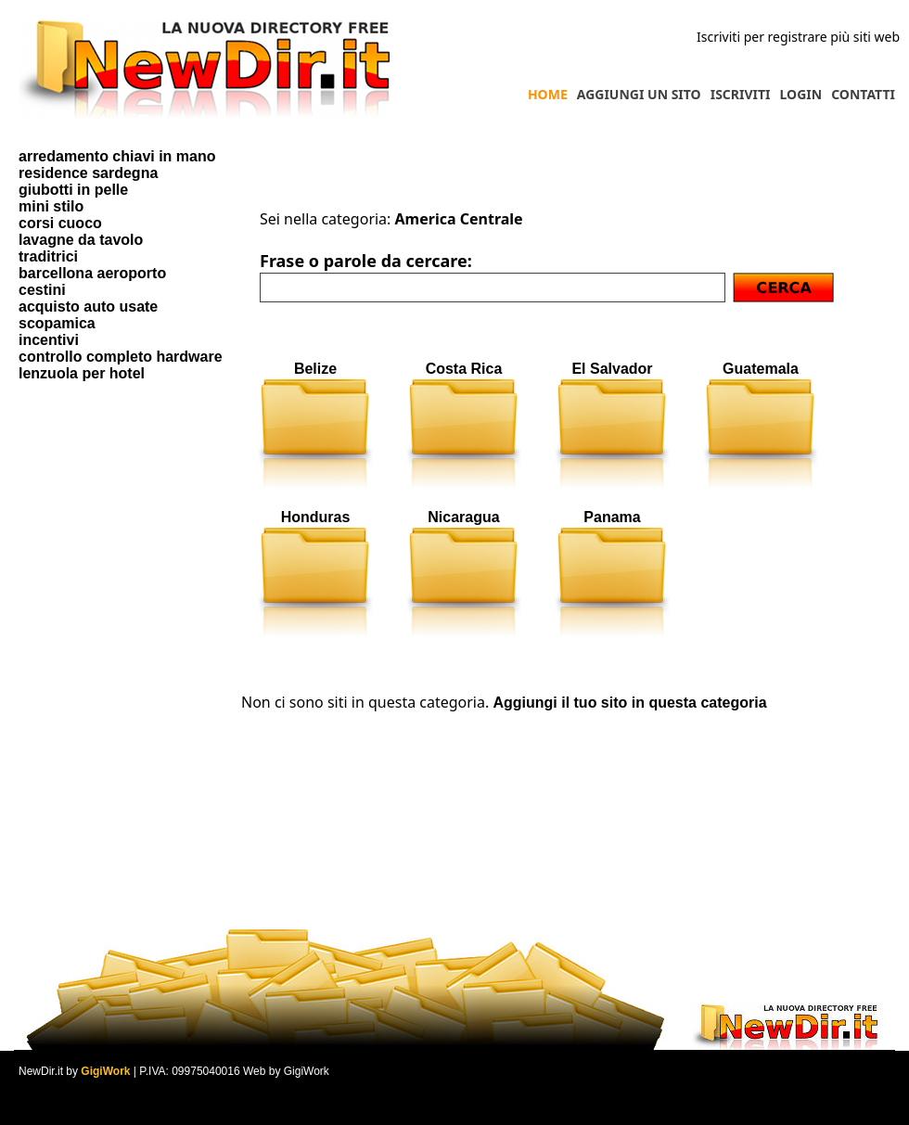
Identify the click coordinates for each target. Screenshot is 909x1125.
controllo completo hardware (121, 356)
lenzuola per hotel (82, 373)
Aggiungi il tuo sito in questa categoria (629, 702)
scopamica (57, 323)
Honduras (316, 517)
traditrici (48, 256)
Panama (611, 517)
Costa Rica (464, 369)
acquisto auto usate (88, 306)
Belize (315, 369)
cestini (42, 290)
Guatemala (761, 369)
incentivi (49, 340)
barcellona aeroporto (92, 273)
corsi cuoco (60, 223)
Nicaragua (463, 517)
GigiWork (105, 1071)
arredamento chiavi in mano (117, 156)
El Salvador (611, 369)
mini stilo (51, 206)
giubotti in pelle (73, 190)
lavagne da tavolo (81, 240)
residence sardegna (88, 173)
